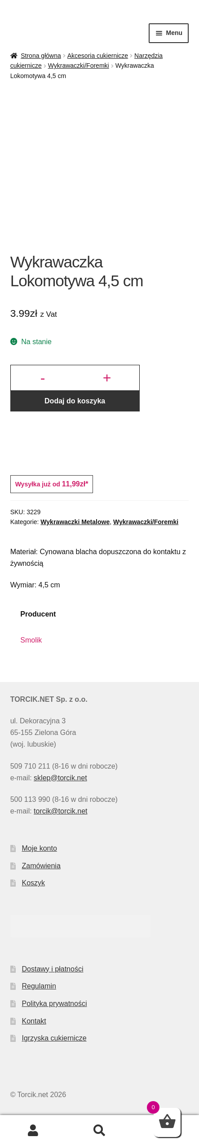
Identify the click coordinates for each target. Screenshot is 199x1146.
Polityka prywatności (54, 1003)
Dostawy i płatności (53, 969)
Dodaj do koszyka (74, 401)
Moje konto (39, 848)
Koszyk (33, 883)
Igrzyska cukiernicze (54, 1038)
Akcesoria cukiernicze (97, 55)
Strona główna (41, 55)
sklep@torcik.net (60, 778)
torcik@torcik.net (60, 811)
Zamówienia (41, 866)
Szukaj (99, 1130)
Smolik (31, 640)
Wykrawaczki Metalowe (75, 521)
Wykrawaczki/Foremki (78, 65)
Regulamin (39, 986)
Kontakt (34, 1021)
